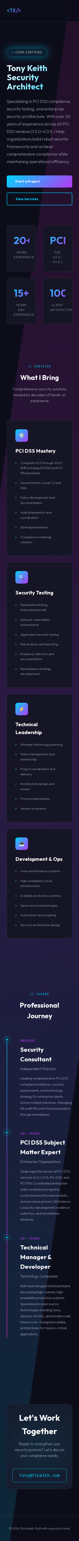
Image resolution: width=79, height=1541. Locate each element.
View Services (27, 199)
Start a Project (27, 181)
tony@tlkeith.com (39, 1475)
